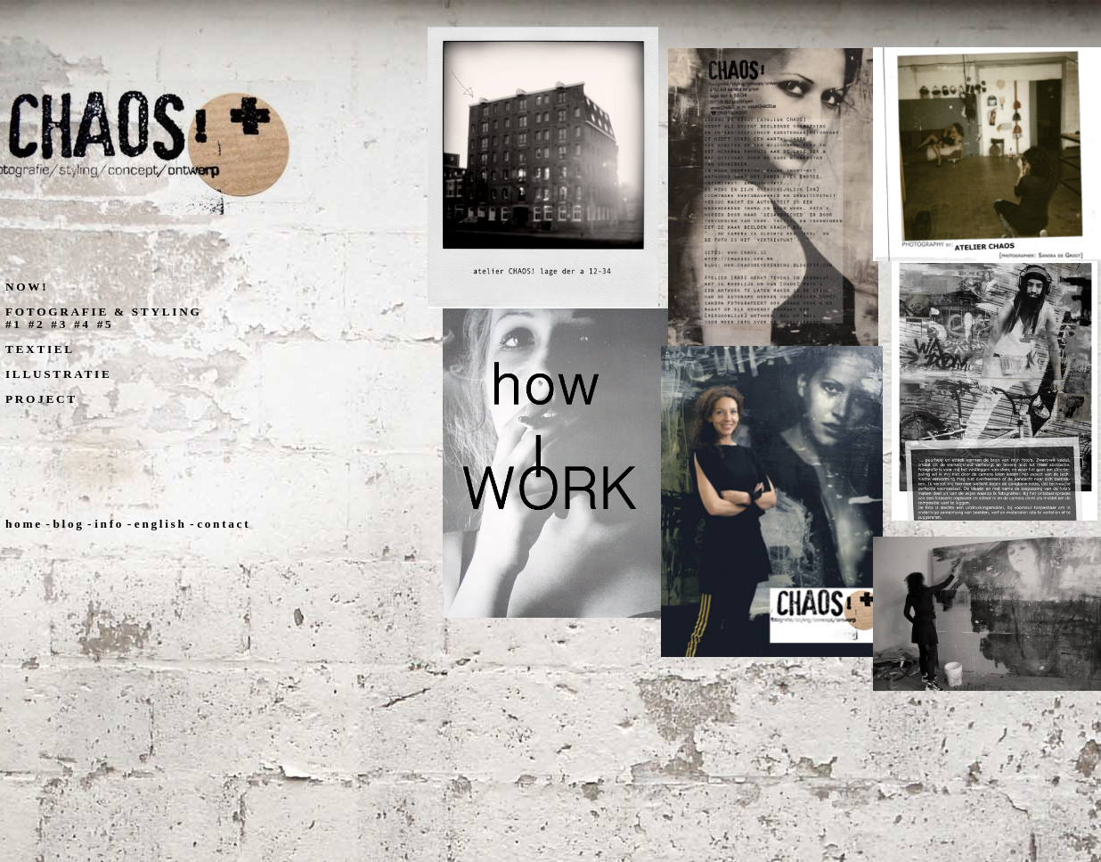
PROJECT (41, 399)
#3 (59, 324)
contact (223, 523)
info (109, 523)
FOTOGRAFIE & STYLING (103, 311)
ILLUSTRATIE (58, 374)
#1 (13, 324)
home (24, 523)
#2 (37, 324)
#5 (105, 324)
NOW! (26, 286)
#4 (82, 324)
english (161, 523)
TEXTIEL (40, 349)
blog (68, 523)
